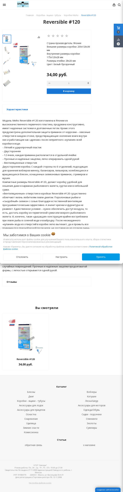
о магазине (89, 445)
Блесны (31, 391)
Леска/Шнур (91, 400)
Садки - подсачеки (92, 414)
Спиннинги (91, 418)
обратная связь (33, 445)
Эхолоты (91, 423)
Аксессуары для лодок (31, 405)
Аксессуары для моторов (91, 405)
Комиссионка (31, 432)
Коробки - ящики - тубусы (31, 400)
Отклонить (22, 256)
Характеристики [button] (17, 109)
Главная (30, 15)
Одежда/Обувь (91, 409)
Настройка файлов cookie (40, 483)
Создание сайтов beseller (108, 489)
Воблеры (92, 391)
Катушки (91, 396)
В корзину (68, 91)
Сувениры (91, 427)
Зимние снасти (31, 427)
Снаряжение (31, 418)
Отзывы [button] (12, 281)
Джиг (31, 396)
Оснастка (31, 414)
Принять (101, 256)
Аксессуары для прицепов (31, 409)
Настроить (61, 256)
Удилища (31, 423)
